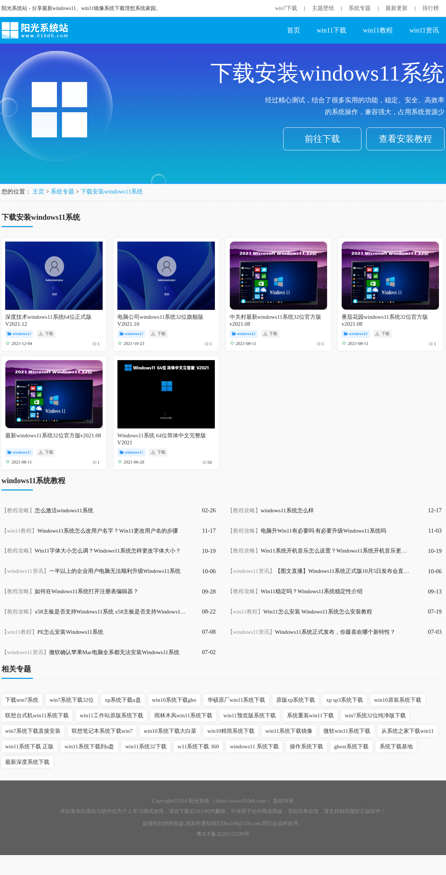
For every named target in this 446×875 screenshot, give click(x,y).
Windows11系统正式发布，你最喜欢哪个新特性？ (311, 632)
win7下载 (286, 8)
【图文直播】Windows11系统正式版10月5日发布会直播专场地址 (319, 571)
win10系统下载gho (174, 700)
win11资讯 (424, 30)
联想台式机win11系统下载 (37, 715)
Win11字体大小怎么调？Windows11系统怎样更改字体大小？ (91, 551)
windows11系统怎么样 (270, 510)
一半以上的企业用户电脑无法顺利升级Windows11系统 (91, 571)
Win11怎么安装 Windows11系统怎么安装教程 (299, 612)
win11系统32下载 (146, 746)
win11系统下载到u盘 (89, 746)
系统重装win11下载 (310, 715)
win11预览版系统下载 (249, 715)
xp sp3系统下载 (344, 700)
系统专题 (360, 8)
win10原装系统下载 (397, 700)
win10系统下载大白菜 (170, 731)
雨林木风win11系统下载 (183, 715)
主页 (38, 191)
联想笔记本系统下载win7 (102, 731)
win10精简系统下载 (231, 731)
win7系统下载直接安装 (33, 731)
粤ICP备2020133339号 (222, 834)
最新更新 (396, 8)
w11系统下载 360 (198, 746)
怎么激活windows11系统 (47, 510)
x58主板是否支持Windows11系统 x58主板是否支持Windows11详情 (93, 612)
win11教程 (377, 30)
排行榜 (430, 8)
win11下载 (331, 30)
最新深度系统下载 (27, 762)
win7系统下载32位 (71, 700)
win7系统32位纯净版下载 (375, 715)
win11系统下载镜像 (288, 731)
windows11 (19, 333)
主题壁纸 (323, 8)
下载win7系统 (21, 700)
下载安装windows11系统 (111, 191)
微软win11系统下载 (346, 731)
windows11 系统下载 (254, 746)
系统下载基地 (396, 746)
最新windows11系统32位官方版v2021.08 (53, 435)
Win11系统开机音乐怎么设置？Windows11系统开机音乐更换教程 (319, 551)
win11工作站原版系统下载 (111, 715)
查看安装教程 (405, 139)
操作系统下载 (306, 746)
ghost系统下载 (351, 746)
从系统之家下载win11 (407, 731)
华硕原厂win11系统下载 (236, 700)
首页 (293, 30)
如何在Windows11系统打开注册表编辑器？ (69, 591)
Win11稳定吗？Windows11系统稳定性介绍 (295, 591)
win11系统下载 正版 (29, 746)
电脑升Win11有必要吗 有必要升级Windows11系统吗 (306, 531)
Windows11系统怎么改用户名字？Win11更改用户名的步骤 (89, 531)
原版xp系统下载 (295, 700)
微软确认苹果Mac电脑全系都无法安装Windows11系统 (90, 652)
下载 (46, 333)
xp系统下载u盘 (123, 700)
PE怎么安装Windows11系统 (52, 632)
